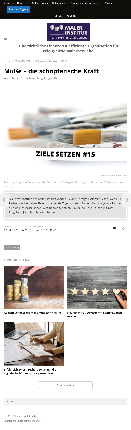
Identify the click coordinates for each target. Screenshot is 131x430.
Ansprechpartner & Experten (86, 3)
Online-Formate (40, 3)
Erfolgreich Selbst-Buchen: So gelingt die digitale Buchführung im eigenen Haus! (30, 371)
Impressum (10, 420)
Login (71, 15)
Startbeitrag (12, 247)
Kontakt (109, 3)
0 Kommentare (65, 385)
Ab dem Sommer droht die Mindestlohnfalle (32, 312)
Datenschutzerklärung (30, 420)
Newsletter (23, 3)
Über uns (9, 3)
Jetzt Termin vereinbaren (39, 212)
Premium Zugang (18, 9)
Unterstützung (59, 3)
